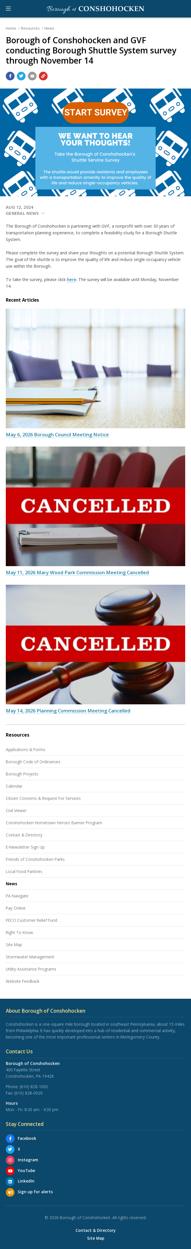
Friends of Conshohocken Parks (35, 859)
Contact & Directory (24, 835)
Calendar (14, 786)
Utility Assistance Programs (31, 969)
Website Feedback (22, 981)
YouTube (26, 1170)
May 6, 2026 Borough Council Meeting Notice (57, 434)
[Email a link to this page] (32, 76)
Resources (30, 28)
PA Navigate (17, 896)
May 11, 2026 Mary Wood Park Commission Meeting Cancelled (77, 572)
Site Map (14, 944)
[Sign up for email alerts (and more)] (10, 1192)
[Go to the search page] (181, 8)
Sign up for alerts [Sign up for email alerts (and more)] (35, 1191)
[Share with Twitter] (21, 76)
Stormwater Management (30, 957)
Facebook (27, 1138)
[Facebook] (10, 1138)
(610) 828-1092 (34, 1086)
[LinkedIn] (10, 1181)
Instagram (28, 1159)
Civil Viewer (16, 810)
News (49, 28)
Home (11, 28)
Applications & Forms (25, 749)
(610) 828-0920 (28, 1093)
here (71, 279)
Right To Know (19, 932)
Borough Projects (22, 774)
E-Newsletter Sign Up (25, 847)
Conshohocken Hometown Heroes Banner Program (54, 822)
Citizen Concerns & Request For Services (43, 798)
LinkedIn (26, 1181)
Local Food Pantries (24, 871)
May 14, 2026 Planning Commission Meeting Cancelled (68, 710)
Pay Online (16, 908)
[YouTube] (10, 1171)
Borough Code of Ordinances (33, 761)
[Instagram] (10, 1160)
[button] (8, 8)
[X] (10, 1149)
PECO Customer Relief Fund (31, 920)
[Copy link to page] (43, 76)
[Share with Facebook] (10, 76)
